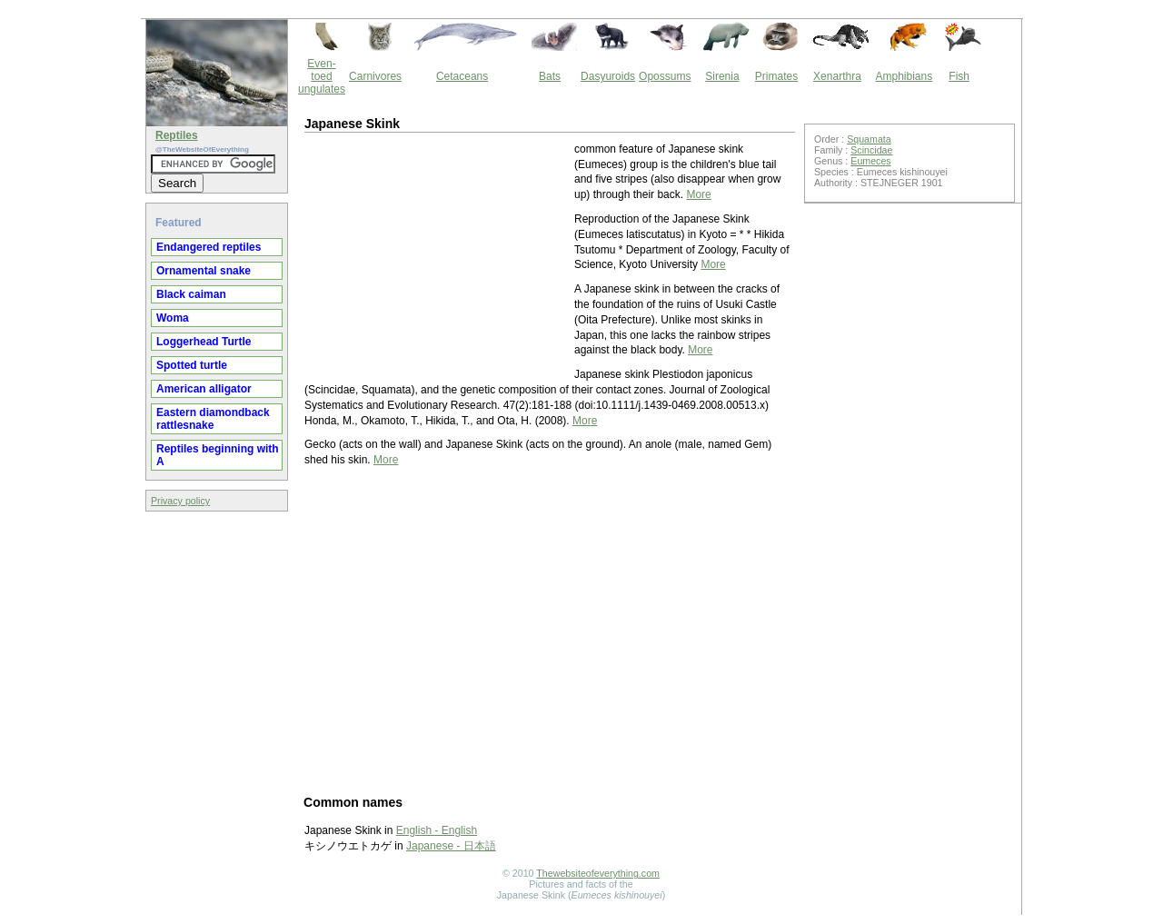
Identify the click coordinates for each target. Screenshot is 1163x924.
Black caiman (191, 294)
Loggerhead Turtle (203, 341)
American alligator (204, 389)
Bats (550, 76)
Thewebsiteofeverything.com (598, 873)
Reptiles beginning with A (217, 455)
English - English (436, 830)
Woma (172, 318)
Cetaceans (462, 76)
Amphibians (903, 76)
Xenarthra (837, 76)
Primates (776, 76)
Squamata (869, 139)
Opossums (665, 76)
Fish (959, 76)
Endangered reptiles (208, 247)
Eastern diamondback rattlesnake (213, 419)
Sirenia (722, 76)
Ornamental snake (203, 270)
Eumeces (870, 160)
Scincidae (871, 149)
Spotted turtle (191, 365)
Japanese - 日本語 (451, 846)
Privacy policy (180, 500)
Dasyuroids (608, 76)
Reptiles (176, 135)
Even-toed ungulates (321, 76)
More (698, 194)
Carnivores (375, 76)
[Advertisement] (438, 255)
